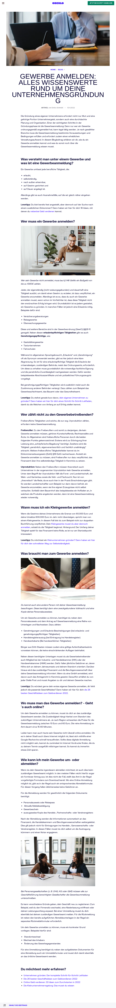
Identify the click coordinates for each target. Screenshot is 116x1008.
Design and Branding (13, 455)
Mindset (8, 484)
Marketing (9, 459)
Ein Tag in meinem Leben (14, 469)
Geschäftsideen (11, 451)
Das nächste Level (12, 473)
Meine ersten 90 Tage (13, 471)
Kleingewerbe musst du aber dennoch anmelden (93, 244)
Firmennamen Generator (14, 500)
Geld (7, 486)
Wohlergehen (10, 490)
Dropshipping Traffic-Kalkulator (17, 504)
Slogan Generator (11, 502)
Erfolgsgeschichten (12, 475)
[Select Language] (3, 441)
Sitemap (9, 514)
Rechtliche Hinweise (13, 512)
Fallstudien (9, 453)
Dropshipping (10, 457)
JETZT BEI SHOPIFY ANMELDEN (14, 58)
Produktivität (10, 488)
